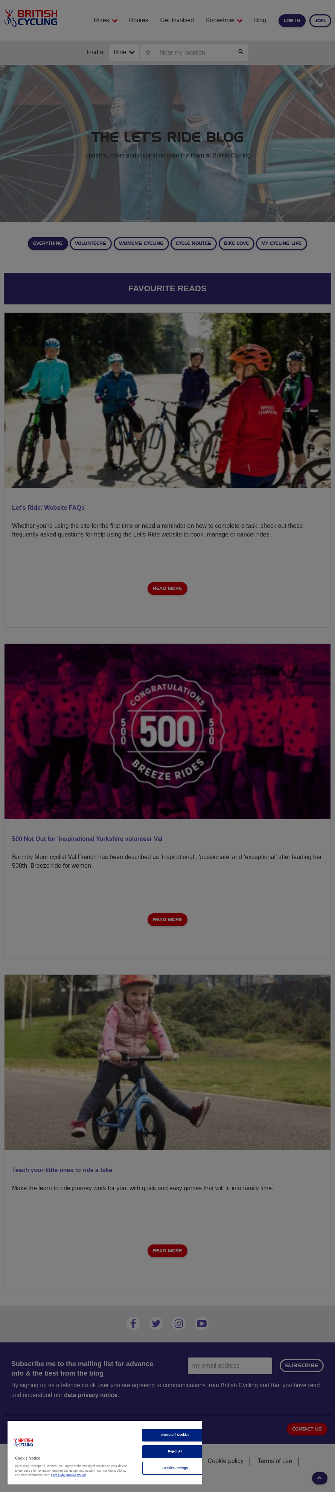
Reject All (175, 1451)
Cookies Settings (175, 1468)
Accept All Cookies (175, 1435)
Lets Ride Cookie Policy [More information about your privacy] (68, 1475)
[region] (105, 1452)
